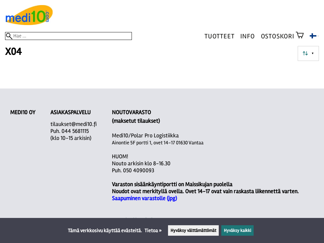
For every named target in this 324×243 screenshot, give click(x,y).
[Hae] (68, 36)
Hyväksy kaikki (237, 230)
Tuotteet (219, 36)
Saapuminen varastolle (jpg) (144, 198)
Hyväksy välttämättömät (193, 230)
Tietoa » (153, 230)
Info (247, 36)
